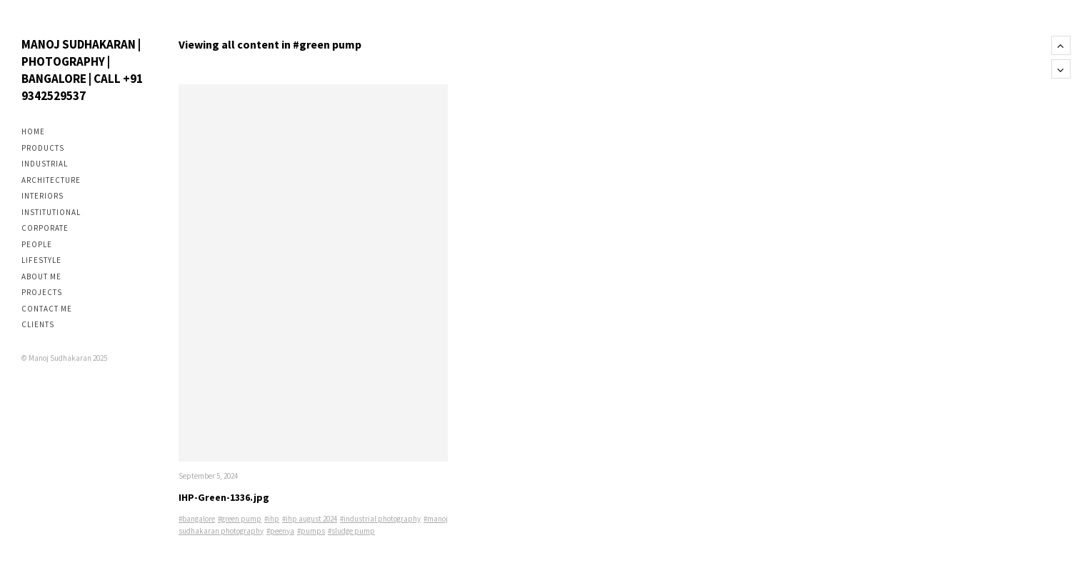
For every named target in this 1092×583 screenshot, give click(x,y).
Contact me (46, 309)
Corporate (45, 228)
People (36, 244)
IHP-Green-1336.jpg (224, 497)
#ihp (271, 519)
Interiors (42, 196)
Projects (41, 292)
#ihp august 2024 (309, 519)
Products (42, 148)
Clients (37, 324)
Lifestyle (41, 260)
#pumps (311, 531)
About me (41, 276)
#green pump (239, 519)
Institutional (51, 212)
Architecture (51, 180)
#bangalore (197, 519)
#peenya (280, 531)
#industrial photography (380, 519)
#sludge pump (351, 531)
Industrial (44, 164)
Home (33, 131)
